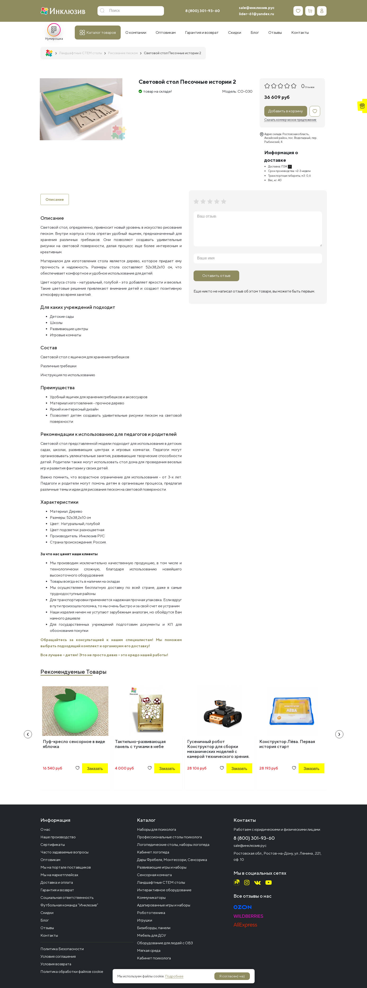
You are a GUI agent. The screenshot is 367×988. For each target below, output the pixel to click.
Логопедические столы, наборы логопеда (173, 844)
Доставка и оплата (56, 882)
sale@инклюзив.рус (256, 7)
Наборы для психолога (156, 829)
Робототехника (151, 912)
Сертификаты (52, 844)
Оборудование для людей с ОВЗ (165, 943)
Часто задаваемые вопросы (64, 852)
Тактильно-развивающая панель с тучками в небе (140, 744)
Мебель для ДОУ (151, 935)
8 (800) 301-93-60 (202, 11)
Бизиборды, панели (153, 928)
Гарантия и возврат (57, 890)
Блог (44, 920)
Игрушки (144, 920)
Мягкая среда (148, 950)
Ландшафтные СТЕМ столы (161, 882)
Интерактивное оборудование (164, 890)
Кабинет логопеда (153, 852)
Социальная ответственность (67, 897)
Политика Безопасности (62, 949)
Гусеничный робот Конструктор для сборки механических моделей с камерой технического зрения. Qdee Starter (218, 751)
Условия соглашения (58, 956)
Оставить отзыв (216, 275)
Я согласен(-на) (232, 976)
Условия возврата (55, 964)
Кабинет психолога (154, 958)
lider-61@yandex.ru (256, 14)
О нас (45, 829)
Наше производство (58, 837)
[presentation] (28, 734)
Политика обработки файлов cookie (71, 971)
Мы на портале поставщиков (65, 867)
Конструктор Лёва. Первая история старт (287, 744)
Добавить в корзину (285, 111)
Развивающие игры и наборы (161, 867)
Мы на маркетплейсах (59, 875)
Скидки (46, 912)
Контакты (49, 935)
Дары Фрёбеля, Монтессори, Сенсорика (172, 859)
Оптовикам (50, 859)
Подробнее (174, 976)
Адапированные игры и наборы (163, 905)
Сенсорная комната (154, 875)
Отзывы (47, 928)
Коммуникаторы (151, 897)
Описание (54, 199)
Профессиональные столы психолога (169, 837)
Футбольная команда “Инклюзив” (69, 905)
